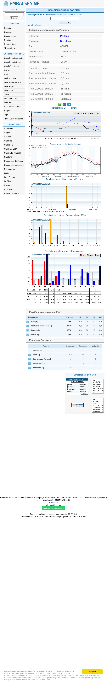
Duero (6, 70)
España (7, 28)
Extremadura (9, 169)
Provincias (8, 40)
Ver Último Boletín (35, 25)
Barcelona (65, 41)
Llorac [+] (35, 374)
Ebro (6, 74)
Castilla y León (10, 149)
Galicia (7, 173)
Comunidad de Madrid (13, 161)
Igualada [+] (35, 369)
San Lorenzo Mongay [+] (42, 398)
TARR (69, 361)
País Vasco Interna (12, 107)
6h (87, 356)
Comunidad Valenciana (14, 165)
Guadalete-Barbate (12, 82)
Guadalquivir (9, 86)
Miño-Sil (7, 102)
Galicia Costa (10, 78)
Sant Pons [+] (38, 407)
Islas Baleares (10, 177)
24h (100, 356)
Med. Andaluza (10, 98)
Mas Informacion (12, 680)
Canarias (8, 141)
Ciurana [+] (37, 389)
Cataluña (8, 157)
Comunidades (10, 36)
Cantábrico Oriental (12, 62)
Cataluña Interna (11, 66)
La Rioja (7, 181)
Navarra (7, 185)
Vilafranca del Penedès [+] (41, 365)
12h (94, 356)
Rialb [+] (36, 394)
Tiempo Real (9, 48)
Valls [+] (34, 361)
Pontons (64, 36)
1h (80, 356)
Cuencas (8, 32)
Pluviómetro (33, 356)
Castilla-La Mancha (12, 153)
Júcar (6, 94)
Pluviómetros (9, 44)
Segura (7, 111)
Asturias (7, 137)
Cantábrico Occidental (13, 58)
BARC (69, 365)
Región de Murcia (12, 193)
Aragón (7, 133)
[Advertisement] (65, 327)
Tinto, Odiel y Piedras (13, 119)
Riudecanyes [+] (39, 402)
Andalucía (8, 129)
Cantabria (8, 145)
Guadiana (8, 90)
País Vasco (9, 189)
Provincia (69, 356)
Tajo (6, 115)
